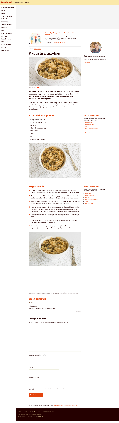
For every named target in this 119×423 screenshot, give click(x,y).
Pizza (35, 48)
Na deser (4, 36)
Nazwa (31, 358)
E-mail (31, 367)
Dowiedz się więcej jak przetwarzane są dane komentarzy (66, 405)
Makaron (4, 27)
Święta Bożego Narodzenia (71, 293)
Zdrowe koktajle (6, 24)
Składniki (4, 42)
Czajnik (86, 130)
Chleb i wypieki (6, 16)
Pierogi (3, 30)
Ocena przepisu (34, 355)
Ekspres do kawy (89, 132)
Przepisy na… (6, 39)
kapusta (37, 293)
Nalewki (4, 19)
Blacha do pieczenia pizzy (91, 128)
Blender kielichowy (89, 124)
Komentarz (32, 327)
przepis (61, 293)
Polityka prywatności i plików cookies (46, 411)
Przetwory (4, 22)
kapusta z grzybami (45, 293)
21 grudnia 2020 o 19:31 (34, 305)
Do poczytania (6, 45)
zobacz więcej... (87, 62)
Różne (3, 47)
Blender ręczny (88, 122)
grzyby (33, 293)
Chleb (39, 48)
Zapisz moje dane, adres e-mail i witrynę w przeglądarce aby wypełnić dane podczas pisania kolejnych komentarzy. (52, 388)
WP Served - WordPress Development (35, 416)
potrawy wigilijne (55, 293)
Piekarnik (87, 126)
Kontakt (19, 411)
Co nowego (32, 411)
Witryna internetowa (34, 377)
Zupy (3, 13)
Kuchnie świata (6, 33)
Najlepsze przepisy (18, 2)
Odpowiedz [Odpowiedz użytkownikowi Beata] (78, 311)
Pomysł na (5, 50)
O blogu (27, 2)
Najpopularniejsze (7, 7)
